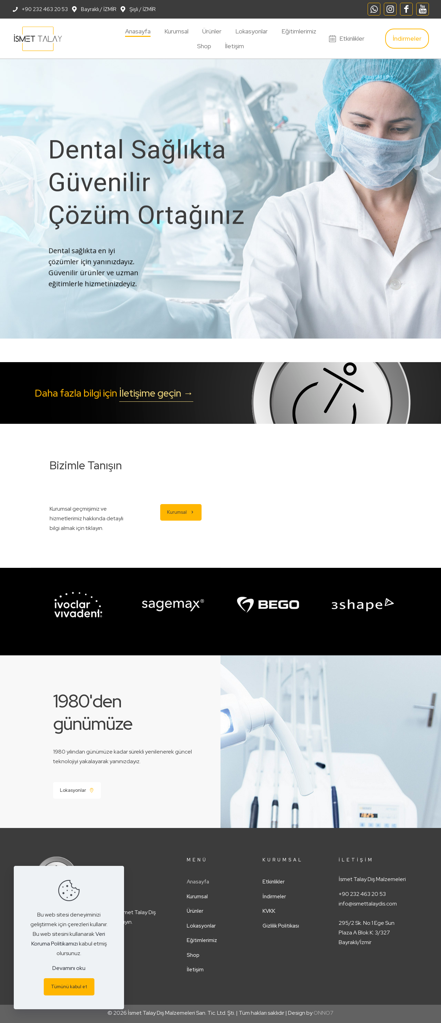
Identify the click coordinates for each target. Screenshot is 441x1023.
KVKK (269, 911)
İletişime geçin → (156, 393)
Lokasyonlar (201, 925)
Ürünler (195, 911)
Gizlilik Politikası (281, 925)
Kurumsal (197, 896)
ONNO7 (324, 1012)
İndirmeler (274, 896)
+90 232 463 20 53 (362, 894)
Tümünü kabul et (69, 987)
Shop (193, 955)
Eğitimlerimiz (202, 940)
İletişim (195, 969)
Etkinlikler (274, 881)
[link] (78, 604)
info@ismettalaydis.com (368, 903)
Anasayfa (198, 881)
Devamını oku (68, 968)
